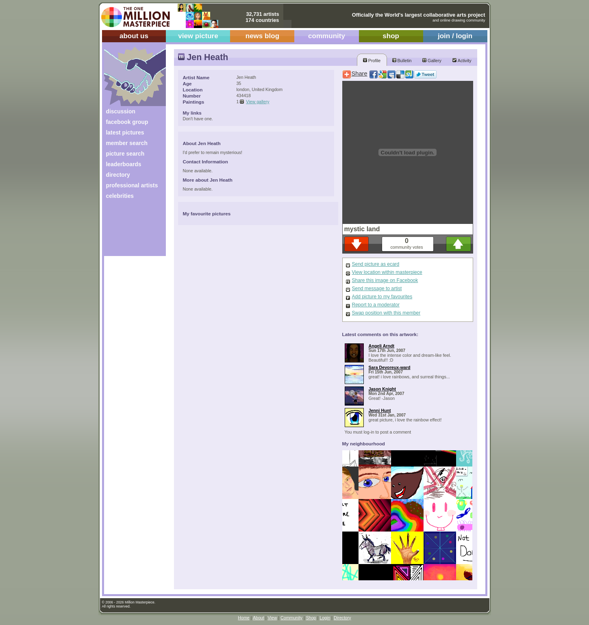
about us (134, 36)
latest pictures (125, 132)
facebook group (127, 122)
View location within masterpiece (387, 272)
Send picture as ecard (376, 264)
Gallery (431, 60)
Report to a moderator (376, 305)
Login (324, 617)
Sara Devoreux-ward (390, 367)
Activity (461, 60)
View (272, 617)
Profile (371, 60)
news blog (262, 36)
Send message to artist (377, 288)
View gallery (257, 101)
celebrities (120, 196)
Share (359, 73)
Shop (311, 617)
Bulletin (402, 60)
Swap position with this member (386, 313)
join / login (455, 36)
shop (391, 36)
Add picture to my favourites (382, 296)
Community (291, 617)
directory (118, 174)
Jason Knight (382, 388)
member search (127, 143)
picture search (125, 153)
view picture (198, 36)
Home (243, 617)
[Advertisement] (129, 230)
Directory (342, 617)
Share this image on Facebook (385, 280)
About (258, 617)
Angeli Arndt (382, 345)
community (326, 36)
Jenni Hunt (380, 410)
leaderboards (123, 164)
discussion (120, 111)
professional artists (132, 185)
